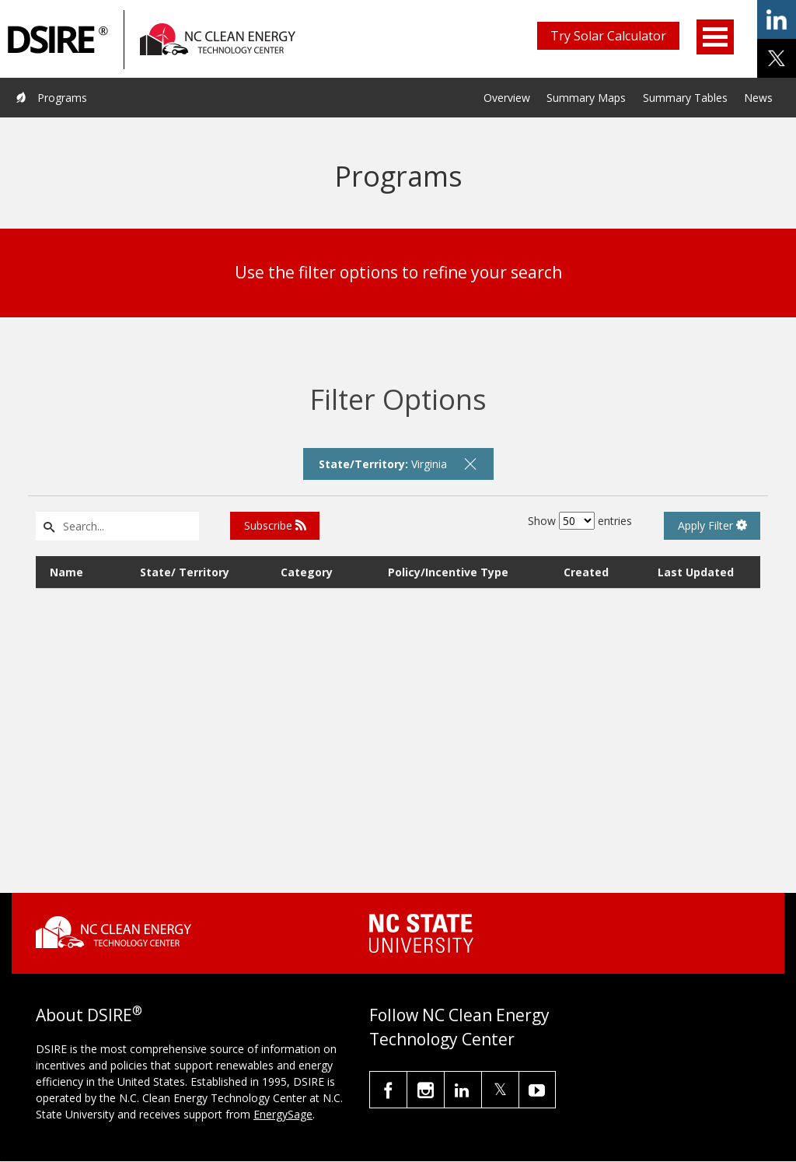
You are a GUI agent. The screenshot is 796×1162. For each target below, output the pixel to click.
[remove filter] (470, 463)
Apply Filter (712, 525)
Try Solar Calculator (608, 35)
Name (66, 572)
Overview (507, 97)
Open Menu (715, 36)
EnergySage (282, 1114)
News (758, 97)
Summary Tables (685, 97)
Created (586, 572)
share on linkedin (776, 19)
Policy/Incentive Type (448, 572)
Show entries (580, 521)
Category (307, 572)
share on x (776, 58)
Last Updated (696, 572)
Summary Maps (586, 97)
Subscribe (275, 525)
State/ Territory (184, 572)
